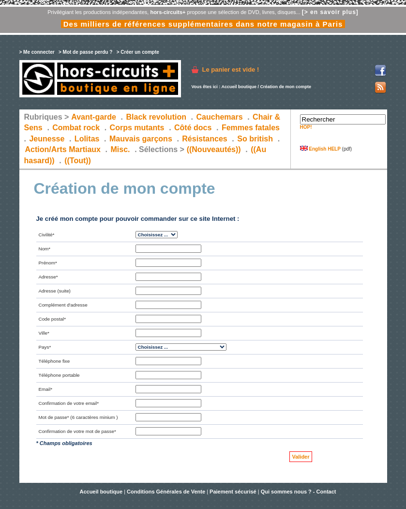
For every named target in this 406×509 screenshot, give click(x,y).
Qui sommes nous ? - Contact (298, 491)
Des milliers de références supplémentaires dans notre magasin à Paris (203, 24)
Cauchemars (219, 117)
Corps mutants (138, 127)
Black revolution (156, 117)
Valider (300, 457)
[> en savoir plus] (330, 12)
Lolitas (87, 139)
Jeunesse (46, 139)
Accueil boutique (239, 86)
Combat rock (76, 127)
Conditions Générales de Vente (166, 491)
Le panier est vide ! (230, 69)
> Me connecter (37, 52)
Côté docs (192, 127)
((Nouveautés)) (214, 149)
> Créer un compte (138, 52)
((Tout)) (77, 160)
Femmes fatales (251, 127)
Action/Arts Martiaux (63, 149)
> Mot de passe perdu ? (85, 52)
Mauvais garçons (140, 139)
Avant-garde (93, 117)
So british (255, 139)
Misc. (120, 149)
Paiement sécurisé (233, 491)
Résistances (204, 139)
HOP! (306, 127)
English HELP (320, 149)
